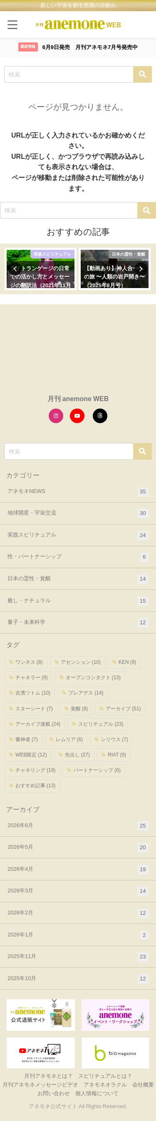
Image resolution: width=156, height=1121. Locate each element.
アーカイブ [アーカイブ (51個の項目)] (123, 708)
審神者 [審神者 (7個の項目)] (26, 739)
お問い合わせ (53, 1093)
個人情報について (97, 1093)
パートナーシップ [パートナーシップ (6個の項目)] (97, 770)
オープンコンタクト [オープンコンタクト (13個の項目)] (93, 677)
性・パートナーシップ (78, 557)
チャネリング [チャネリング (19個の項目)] (35, 770)
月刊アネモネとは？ (48, 1076)
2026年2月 (78, 913)
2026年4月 (78, 870)
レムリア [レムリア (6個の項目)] (69, 739)
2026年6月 (78, 826)
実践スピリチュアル (78, 535)
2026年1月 (78, 935)
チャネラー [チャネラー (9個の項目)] (31, 677)
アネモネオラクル (105, 1084)
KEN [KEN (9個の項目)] (127, 662)
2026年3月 (78, 891)
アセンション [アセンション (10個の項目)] (81, 662)
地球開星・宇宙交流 (78, 513)
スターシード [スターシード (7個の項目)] (34, 708)
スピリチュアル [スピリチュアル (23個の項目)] (100, 724)
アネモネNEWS (78, 492)
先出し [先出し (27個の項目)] (77, 754)
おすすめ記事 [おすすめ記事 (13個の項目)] (35, 785)
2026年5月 (78, 847)
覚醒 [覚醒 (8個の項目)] (79, 708)
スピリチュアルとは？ (105, 1076)
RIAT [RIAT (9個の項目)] (117, 754)
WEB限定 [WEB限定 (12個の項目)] (31, 754)
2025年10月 (78, 979)
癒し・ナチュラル (78, 601)
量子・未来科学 (78, 623)
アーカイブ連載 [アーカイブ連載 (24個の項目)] (37, 724)
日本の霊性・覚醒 (78, 579)
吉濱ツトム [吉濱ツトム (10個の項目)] (32, 692)
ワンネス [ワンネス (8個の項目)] (29, 662)
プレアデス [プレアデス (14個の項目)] (85, 692)
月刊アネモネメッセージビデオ (40, 1084)
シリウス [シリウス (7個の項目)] (114, 739)
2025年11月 (78, 957)
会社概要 (143, 1084)
